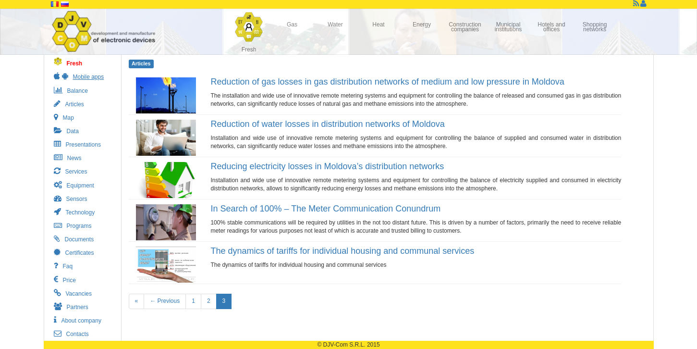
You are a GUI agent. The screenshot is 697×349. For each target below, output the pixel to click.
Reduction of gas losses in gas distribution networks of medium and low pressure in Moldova (387, 82)
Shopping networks (595, 27)
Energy (422, 24)
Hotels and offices (551, 27)
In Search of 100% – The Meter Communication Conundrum (325, 208)
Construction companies (465, 27)
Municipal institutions (508, 27)
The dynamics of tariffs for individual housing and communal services (342, 251)
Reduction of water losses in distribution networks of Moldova (327, 124)
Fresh (249, 49)
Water (335, 24)
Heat (378, 24)
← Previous (165, 301)
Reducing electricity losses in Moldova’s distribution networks (327, 166)
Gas (292, 24)
